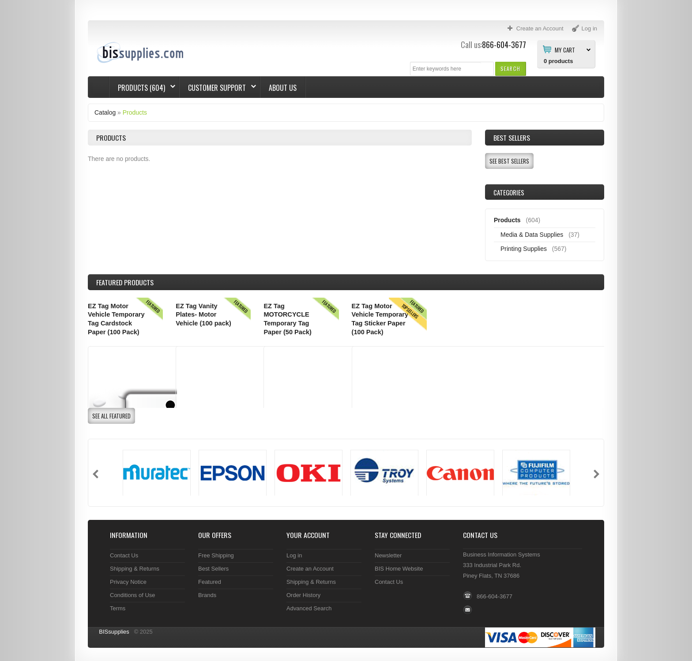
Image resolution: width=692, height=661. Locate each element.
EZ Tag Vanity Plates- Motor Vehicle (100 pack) (203, 314)
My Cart (565, 49)
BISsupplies (114, 631)
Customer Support (218, 87)
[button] (510, 68)
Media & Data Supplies (531, 234)
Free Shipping (216, 555)
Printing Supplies (523, 248)
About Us (283, 87)
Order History (303, 595)
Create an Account (310, 568)
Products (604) (142, 87)
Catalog (105, 112)
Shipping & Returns (134, 568)
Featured (209, 582)
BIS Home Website (399, 568)
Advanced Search (309, 608)
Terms (117, 608)
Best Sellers (511, 137)
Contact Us (124, 555)
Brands (207, 595)
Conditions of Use (132, 595)
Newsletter (388, 555)
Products (135, 112)
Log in (294, 555)
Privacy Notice (128, 582)
